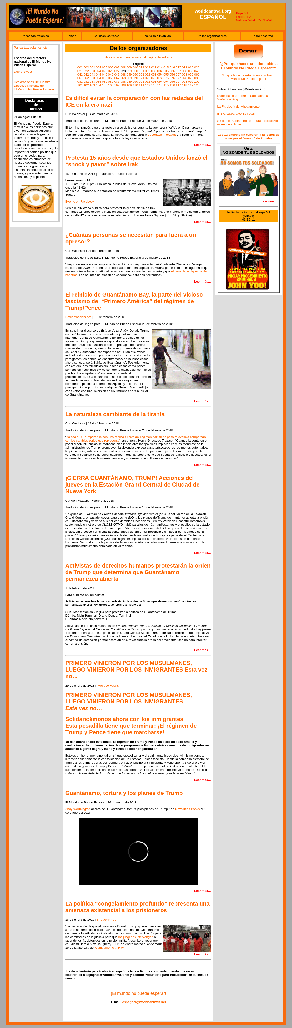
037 (178, 71)
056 (172, 74)
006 (110, 67)
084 (98, 81)
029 (129, 71)
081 (80, 81)
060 (196, 74)
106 (110, 85)
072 (147, 78)
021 (80, 71)
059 (190, 74)
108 (123, 85)
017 (178, 67)
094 (159, 81)
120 (196, 85)
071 (141, 78)
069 (129, 78)
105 (104, 85)
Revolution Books (187, 809)
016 (172, 67)
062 (86, 78)
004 (98, 67)
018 (184, 67)
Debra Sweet (23, 71)
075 (166, 78)
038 (184, 71)
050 (135, 74)
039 (190, 71)
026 (110, 71)
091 (141, 81)
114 (159, 85)
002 (86, 67)
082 (86, 81)
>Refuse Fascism (109, 685)
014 (159, 67)
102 (86, 85)
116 (172, 85)
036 (172, 71)
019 (190, 67)
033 (153, 71)
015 (166, 67)
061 (80, 78)
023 (92, 71)
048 (123, 74)
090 (135, 81)
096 (172, 81)
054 (159, 74)
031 (141, 71)
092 (147, 81)
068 (123, 78)
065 (104, 78)
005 (104, 67)
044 (98, 74)
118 (184, 85)
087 (117, 81)
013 (153, 67)
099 (190, 81)
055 (166, 74)
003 (92, 67)
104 (98, 85)
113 (153, 85)
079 (190, 78)
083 (92, 81)
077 (178, 78)
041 (80, 74)
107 (117, 85)
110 (135, 85)
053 (153, 74)
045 (104, 74)
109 (129, 85)
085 (104, 81)
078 (184, 78)
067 (117, 78)
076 (172, 78)
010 (135, 67)
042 (86, 74)
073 (153, 78)
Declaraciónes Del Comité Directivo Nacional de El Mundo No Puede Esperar (34, 85)
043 (92, 74)
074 (159, 78)
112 (147, 85)
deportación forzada (162, 134)
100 (196, 81)
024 (98, 71)
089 (129, 81)
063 (92, 78)
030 (135, 71)
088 (123, 81)
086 (110, 81)
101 (80, 85)
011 (141, 67)
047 (117, 74)
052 (147, 74)
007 (117, 67)
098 (184, 81)
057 (178, 74)
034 (159, 71)
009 (129, 67)
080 (196, 78)
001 (80, 67)
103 (92, 85)
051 (141, 74)
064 (98, 78)
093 (153, 81)
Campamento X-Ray (109, 947)
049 (129, 74)
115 (166, 85)
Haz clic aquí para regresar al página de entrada (138, 57)
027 (117, 71)
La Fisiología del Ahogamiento (238, 106)
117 (178, 85)
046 (110, 74)
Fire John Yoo (107, 919)
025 (104, 71)
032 (147, 71)
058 (184, 74)
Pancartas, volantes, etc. (31, 47)
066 (110, 78)
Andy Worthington (77, 809)
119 (190, 85)
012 (147, 67)
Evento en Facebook (79, 201)
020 (196, 67)
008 (123, 67)
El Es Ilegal (236, 113)
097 (178, 81)
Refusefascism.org (78, 317)
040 (196, 71)
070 (135, 78)
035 (166, 71)
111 (141, 85)
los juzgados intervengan (135, 937)
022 (86, 71)
